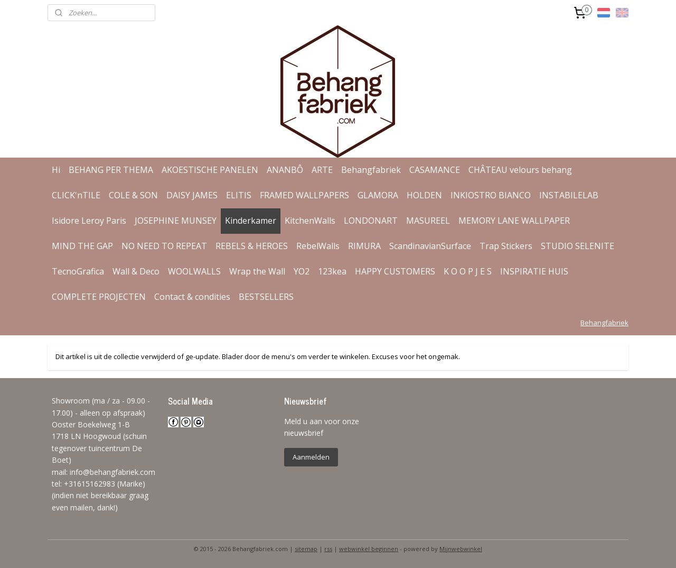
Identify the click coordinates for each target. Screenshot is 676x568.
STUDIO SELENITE (577, 246)
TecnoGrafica (78, 271)
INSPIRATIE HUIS (534, 271)
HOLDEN (424, 195)
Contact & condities (192, 297)
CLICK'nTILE (76, 195)
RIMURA (364, 246)
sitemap (306, 549)
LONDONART (371, 220)
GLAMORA (378, 195)
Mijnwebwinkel (460, 549)
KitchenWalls (310, 220)
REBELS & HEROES (251, 246)
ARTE (322, 170)
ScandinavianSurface (430, 246)
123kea (332, 271)
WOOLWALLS (194, 271)
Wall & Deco (135, 271)
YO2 (301, 271)
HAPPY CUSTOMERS (395, 271)
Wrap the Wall (257, 271)
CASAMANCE (434, 170)
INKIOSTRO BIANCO (490, 195)
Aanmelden (311, 457)
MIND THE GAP (82, 246)
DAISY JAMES (192, 195)
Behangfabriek (371, 170)
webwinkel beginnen (368, 549)
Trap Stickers (506, 246)
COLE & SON (133, 195)
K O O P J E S (468, 271)
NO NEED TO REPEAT (164, 246)
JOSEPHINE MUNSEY (176, 220)
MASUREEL (428, 220)
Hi (56, 170)
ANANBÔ (285, 170)
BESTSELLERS (266, 297)
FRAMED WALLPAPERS (304, 195)
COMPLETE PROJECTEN (99, 297)
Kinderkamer (250, 220)
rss (328, 549)
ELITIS (238, 195)
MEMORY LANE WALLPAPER (514, 220)
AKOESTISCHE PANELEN (210, 170)
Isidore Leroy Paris (89, 220)
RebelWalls (318, 246)
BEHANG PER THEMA (111, 170)
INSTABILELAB (568, 195)
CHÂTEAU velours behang (520, 170)
